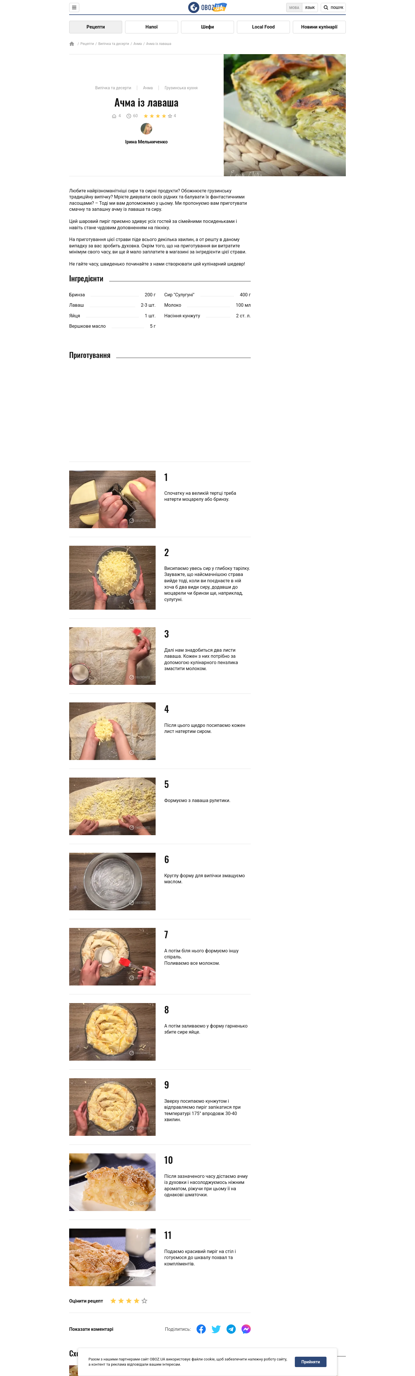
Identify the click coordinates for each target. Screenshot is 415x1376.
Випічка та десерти (113, 44)
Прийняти (310, 1362)
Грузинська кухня (181, 88)
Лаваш (76, 305)
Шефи (207, 27)
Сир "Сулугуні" (179, 294)
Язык (310, 8)
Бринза (77, 294)
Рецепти (95, 27)
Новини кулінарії (319, 27)
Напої (152, 27)
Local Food (263, 27)
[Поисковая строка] (333, 7)
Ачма (137, 44)
